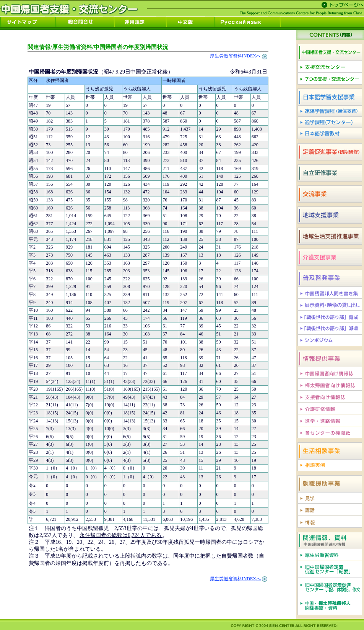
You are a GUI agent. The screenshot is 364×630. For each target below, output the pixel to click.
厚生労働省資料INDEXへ (235, 56)
